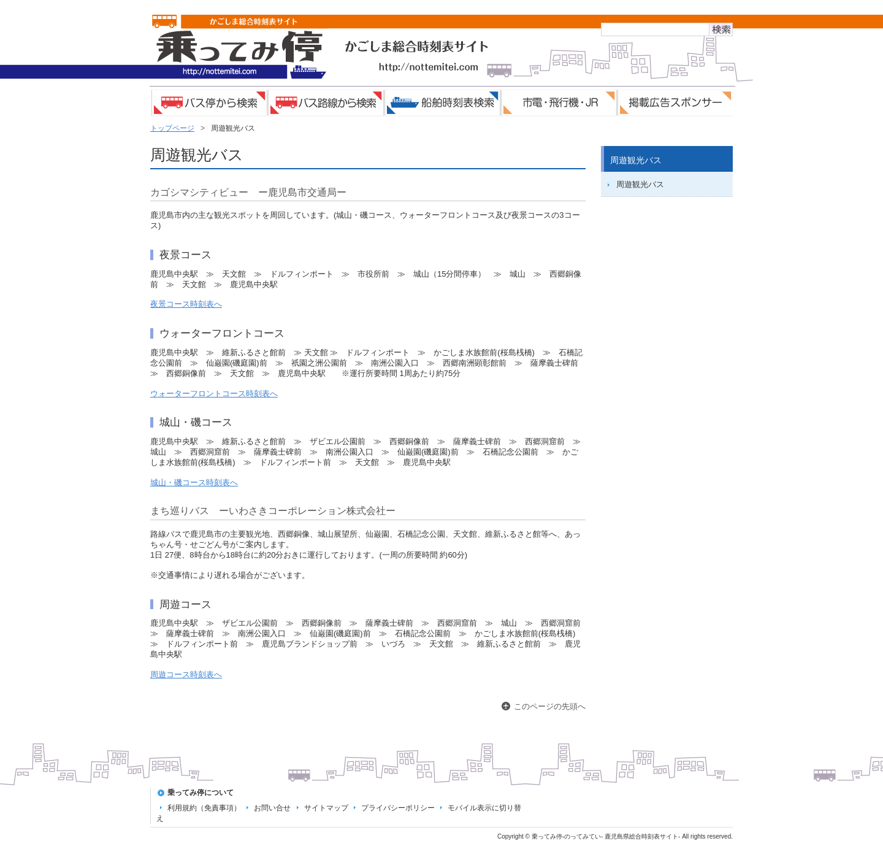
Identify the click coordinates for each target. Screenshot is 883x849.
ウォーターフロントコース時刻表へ (214, 393)
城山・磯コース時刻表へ (194, 482)
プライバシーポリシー (398, 808)
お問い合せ (272, 808)
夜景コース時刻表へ (186, 304)
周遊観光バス (640, 184)
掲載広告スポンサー (674, 103)
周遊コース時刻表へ (186, 674)
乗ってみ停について (200, 792)
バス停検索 (208, 103)
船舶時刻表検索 (441, 103)
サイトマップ (326, 808)
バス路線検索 (325, 103)
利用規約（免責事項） (204, 808)
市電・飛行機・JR (558, 103)
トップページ (172, 128)
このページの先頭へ (550, 706)
